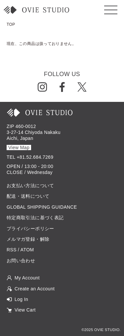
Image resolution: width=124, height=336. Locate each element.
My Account (27, 277)
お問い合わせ (21, 260)
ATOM (27, 249)
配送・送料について (28, 196)
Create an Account (35, 288)
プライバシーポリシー (30, 228)
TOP (11, 24)
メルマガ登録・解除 (28, 239)
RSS (12, 249)
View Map (18, 147)
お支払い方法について (30, 185)
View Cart (25, 310)
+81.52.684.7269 (35, 157)
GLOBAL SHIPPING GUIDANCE (42, 207)
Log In (21, 299)
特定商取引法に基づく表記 (35, 217)
